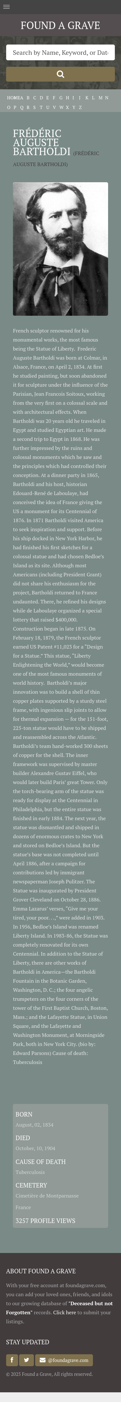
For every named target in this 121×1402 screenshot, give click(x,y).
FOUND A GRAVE (60, 25)
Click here (64, 1312)
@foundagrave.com (66, 1360)
